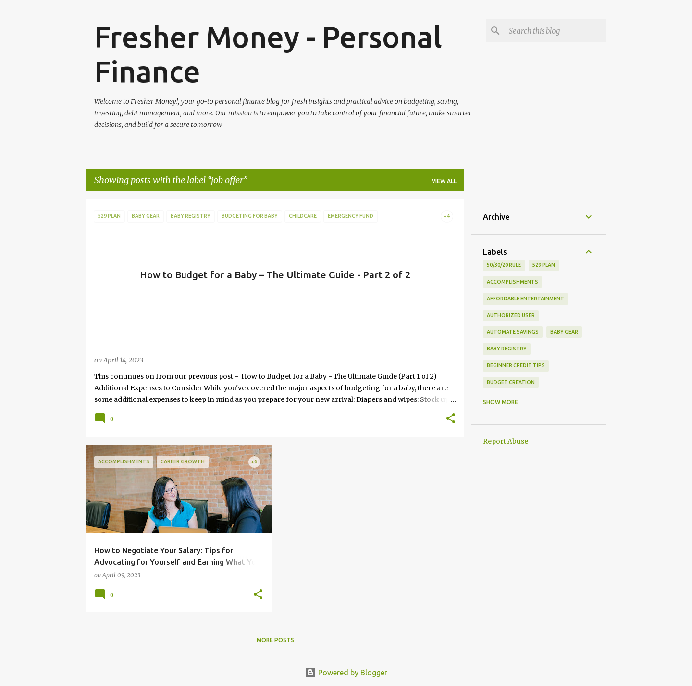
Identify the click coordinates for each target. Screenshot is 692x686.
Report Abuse (505, 441)
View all (444, 181)
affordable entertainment (525, 298)
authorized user (511, 315)
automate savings (513, 332)
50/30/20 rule (504, 265)
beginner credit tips (516, 365)
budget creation (511, 382)
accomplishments (512, 282)
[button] (451, 419)
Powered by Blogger (346, 672)
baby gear (564, 332)
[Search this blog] (555, 30)
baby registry (507, 348)
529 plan (543, 265)
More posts (275, 640)
